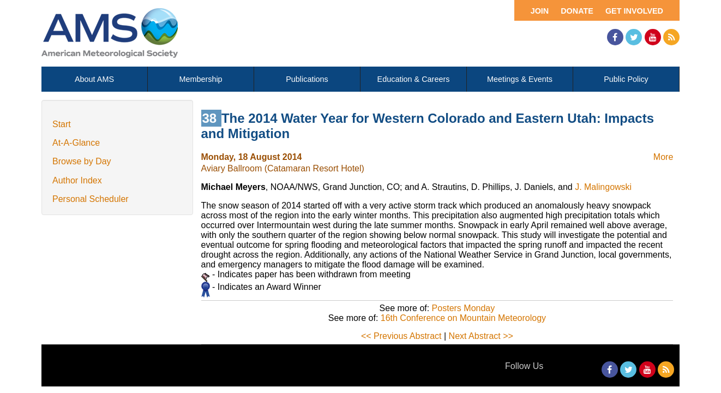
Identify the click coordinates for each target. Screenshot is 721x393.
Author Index (77, 180)
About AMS (94, 79)
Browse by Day (81, 161)
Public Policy (626, 79)
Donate (577, 11)
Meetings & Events (519, 79)
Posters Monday (463, 308)
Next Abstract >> (481, 336)
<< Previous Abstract (401, 336)
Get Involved (634, 11)
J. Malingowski (603, 187)
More (663, 157)
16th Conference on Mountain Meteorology (463, 318)
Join (540, 11)
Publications (307, 79)
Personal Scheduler (90, 199)
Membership (200, 79)
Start (61, 124)
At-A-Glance (76, 142)
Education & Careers (413, 79)
